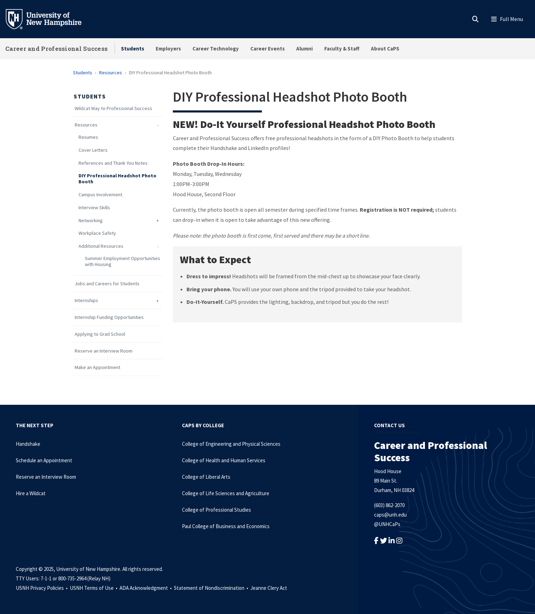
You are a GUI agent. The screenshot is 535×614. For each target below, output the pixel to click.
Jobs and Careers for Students (107, 284)
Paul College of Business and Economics (226, 526)
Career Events (267, 48)
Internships (86, 300)
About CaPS (385, 48)
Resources (110, 72)
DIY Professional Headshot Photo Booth (117, 179)
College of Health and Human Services (223, 460)
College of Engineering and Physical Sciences (231, 444)
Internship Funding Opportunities (109, 317)
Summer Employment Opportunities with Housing (122, 261)
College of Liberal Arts (206, 476)
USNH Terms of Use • (94, 588)
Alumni (304, 48)
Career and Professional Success (56, 49)
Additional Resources (101, 246)
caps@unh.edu (390, 514)
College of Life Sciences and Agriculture (225, 493)
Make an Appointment (97, 367)
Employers (168, 48)
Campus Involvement (100, 195)
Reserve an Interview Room (104, 351)
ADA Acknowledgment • (146, 588)
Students (132, 48)
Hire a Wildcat (31, 493)
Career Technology (215, 48)
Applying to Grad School (100, 334)
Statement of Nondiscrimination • (211, 588)
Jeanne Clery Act (268, 588)
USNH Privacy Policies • (42, 588)
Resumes (88, 137)
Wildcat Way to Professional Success (113, 108)
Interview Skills (94, 208)
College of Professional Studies (216, 509)
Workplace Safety (97, 233)
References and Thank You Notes (113, 163)
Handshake (28, 444)
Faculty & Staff (341, 48)
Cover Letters (93, 150)
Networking (91, 221)
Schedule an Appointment (44, 460)
